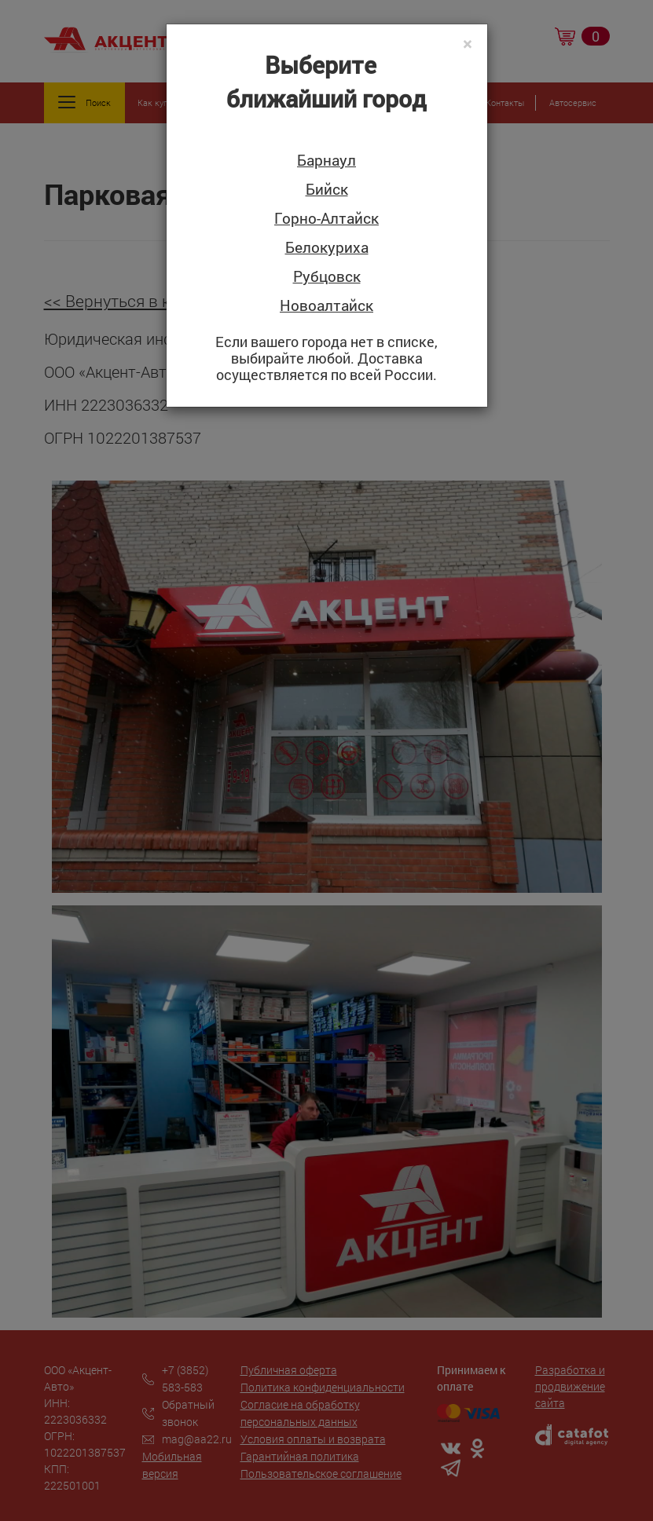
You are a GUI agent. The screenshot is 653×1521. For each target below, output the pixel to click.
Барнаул (326, 161)
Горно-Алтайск (326, 219)
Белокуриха (327, 248)
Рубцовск (327, 277)
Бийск (327, 190)
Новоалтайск (326, 306)
